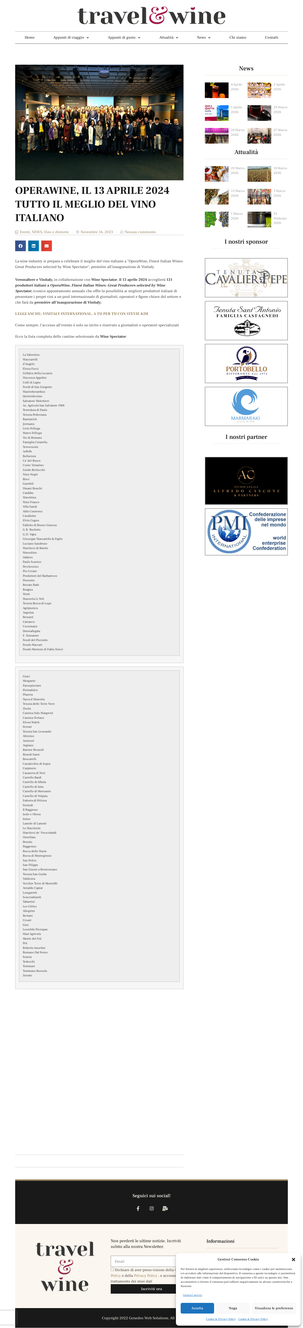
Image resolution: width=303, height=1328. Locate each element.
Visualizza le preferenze (274, 1308)
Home (30, 37)
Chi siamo (238, 37)
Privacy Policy (146, 1275)
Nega (233, 1308)
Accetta (197, 1308)
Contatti (271, 37)
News (204, 37)
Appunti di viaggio (71, 37)
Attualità (168, 37)
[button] (293, 1259)
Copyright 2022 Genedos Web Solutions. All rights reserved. (151, 1318)
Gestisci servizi (192, 1295)
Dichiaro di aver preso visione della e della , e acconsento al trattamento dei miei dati (148, 1276)
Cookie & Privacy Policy (221, 1319)
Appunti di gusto (124, 37)
